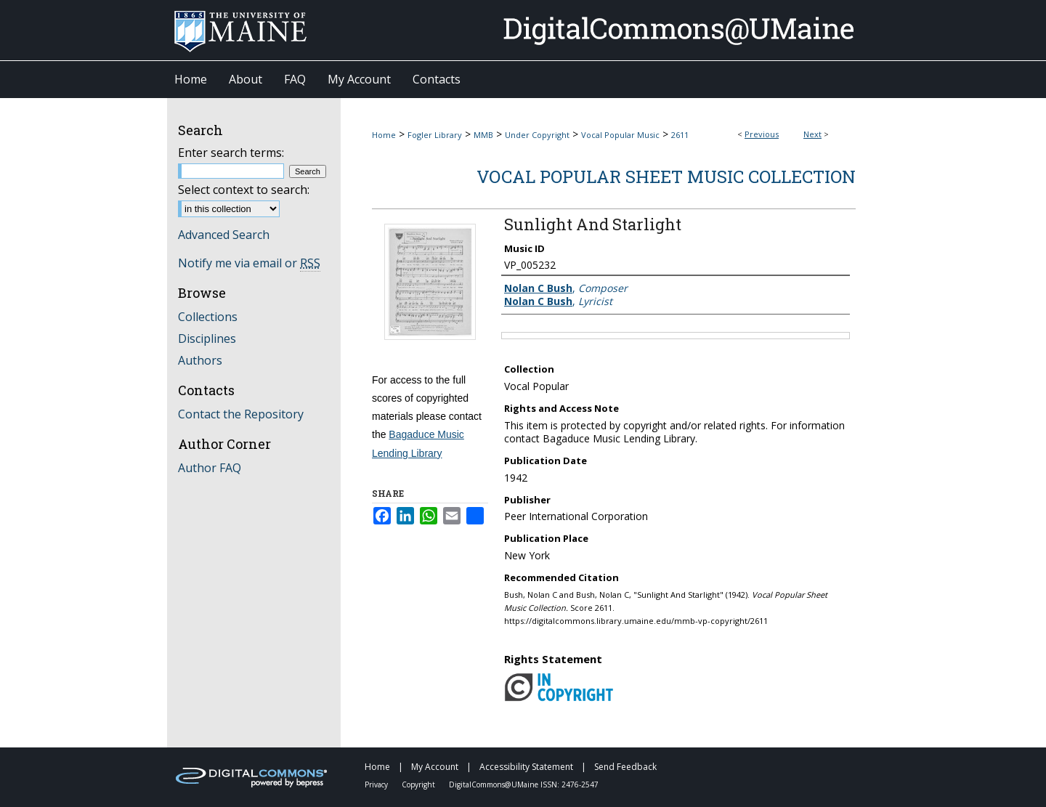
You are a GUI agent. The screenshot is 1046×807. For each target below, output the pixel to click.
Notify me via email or (249, 263)
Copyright (419, 784)
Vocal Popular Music (620, 134)
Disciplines (207, 338)
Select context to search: (243, 190)
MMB (483, 134)
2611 (680, 134)
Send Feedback (625, 767)
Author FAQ (209, 468)
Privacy (377, 784)
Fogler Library (435, 134)
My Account (436, 767)
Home (384, 134)
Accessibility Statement (527, 767)
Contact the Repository (241, 414)
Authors (200, 360)
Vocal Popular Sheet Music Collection (666, 176)
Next (812, 134)
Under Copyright (537, 134)
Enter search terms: (231, 153)
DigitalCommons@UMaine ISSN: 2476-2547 (524, 784)
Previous (762, 134)
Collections (208, 317)
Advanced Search (223, 235)
